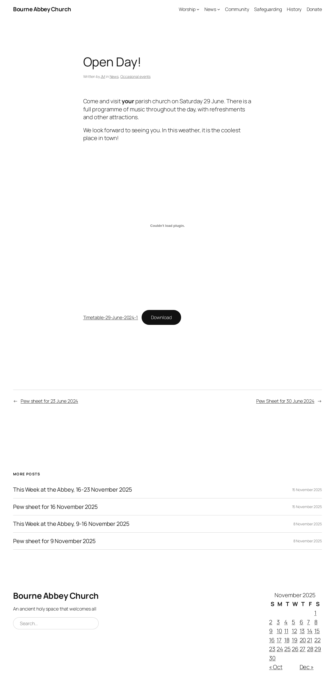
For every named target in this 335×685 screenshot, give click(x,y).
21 (309, 640)
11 (286, 631)
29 (317, 649)
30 (272, 658)
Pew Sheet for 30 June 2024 (285, 401)
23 (272, 649)
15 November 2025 (307, 489)
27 (303, 649)
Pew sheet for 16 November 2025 (55, 507)
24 (280, 649)
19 (295, 640)
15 (317, 631)
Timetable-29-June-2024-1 (110, 317)
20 (303, 640)
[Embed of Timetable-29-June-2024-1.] (167, 225)
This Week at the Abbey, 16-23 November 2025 (72, 489)
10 (279, 631)
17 (279, 640)
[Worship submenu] (198, 9)
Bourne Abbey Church (42, 9)
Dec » (307, 667)
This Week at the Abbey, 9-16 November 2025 (71, 524)
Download (161, 317)
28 (310, 649)
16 (272, 640)
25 (287, 649)
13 (302, 631)
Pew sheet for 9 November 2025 (54, 541)
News (114, 76)
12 (294, 631)
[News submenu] (218, 9)
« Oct (275, 667)
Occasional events (135, 76)
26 (295, 649)
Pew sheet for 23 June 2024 (49, 401)
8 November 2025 (307, 523)
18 (286, 640)
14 (309, 631)
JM (102, 76)
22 (317, 640)
